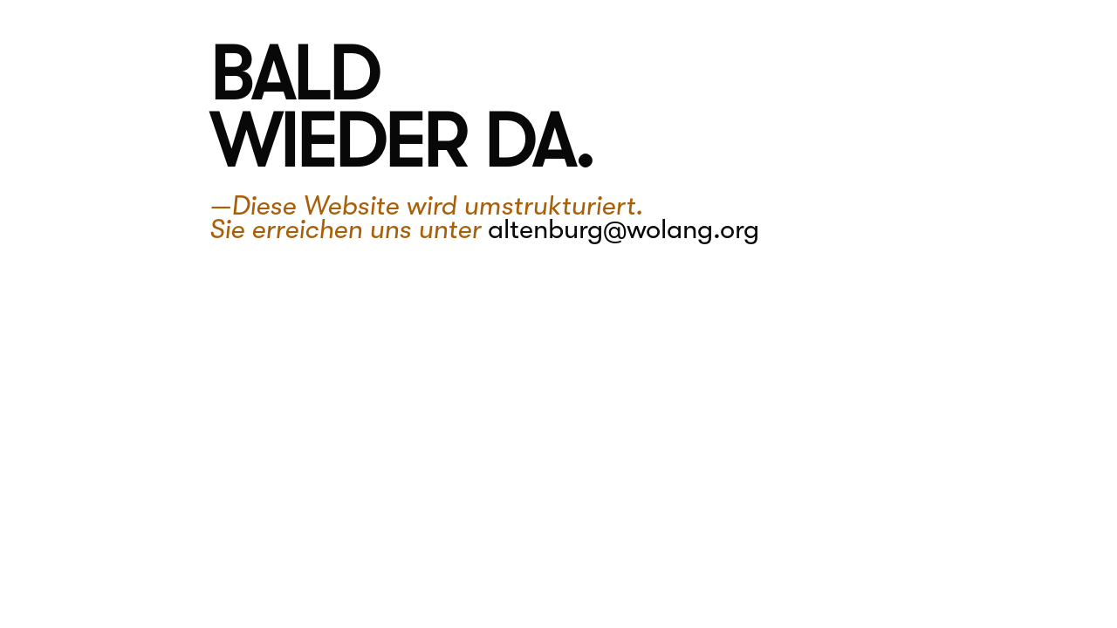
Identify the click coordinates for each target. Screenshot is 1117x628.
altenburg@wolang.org (623, 229)
